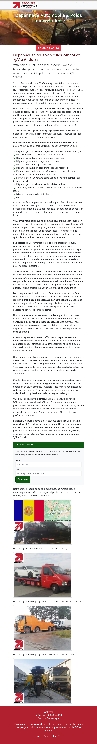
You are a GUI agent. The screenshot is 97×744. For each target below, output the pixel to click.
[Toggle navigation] (80, 5)
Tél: (17, 468)
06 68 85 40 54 (48, 48)
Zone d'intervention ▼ (48, 736)
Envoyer (23, 479)
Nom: (18, 460)
